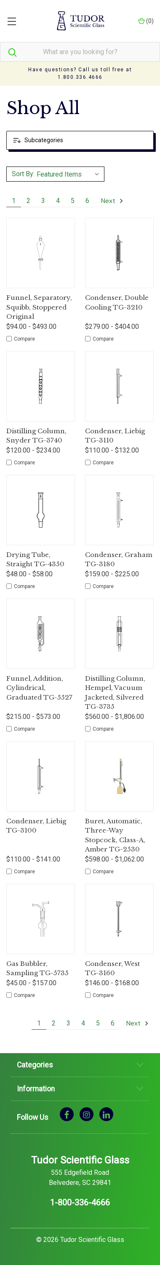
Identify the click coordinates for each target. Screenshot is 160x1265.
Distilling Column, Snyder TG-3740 (36, 436)
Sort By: (23, 174)
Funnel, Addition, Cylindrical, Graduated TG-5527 (39, 687)
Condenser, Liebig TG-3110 (115, 436)
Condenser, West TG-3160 (112, 968)
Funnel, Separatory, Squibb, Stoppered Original (39, 307)
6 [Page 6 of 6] (87, 201)
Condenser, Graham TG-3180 (118, 559)
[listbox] (69, 174)
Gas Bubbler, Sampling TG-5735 (37, 968)
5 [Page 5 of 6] (73, 201)
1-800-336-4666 (80, 1202)
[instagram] (86, 1114)
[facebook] (66, 1114)
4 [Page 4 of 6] (58, 201)
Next (112, 200)
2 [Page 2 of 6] (28, 201)
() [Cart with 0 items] (146, 21)
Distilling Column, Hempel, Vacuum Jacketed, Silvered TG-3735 (115, 692)
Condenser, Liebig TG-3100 (36, 826)
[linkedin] (106, 1114)
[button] (80, 140)
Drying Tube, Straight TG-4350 (35, 559)
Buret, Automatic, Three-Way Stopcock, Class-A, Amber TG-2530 (115, 835)
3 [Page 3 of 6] (43, 201)
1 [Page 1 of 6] (14, 201)
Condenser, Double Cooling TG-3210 (117, 302)
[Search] (8, 51)
